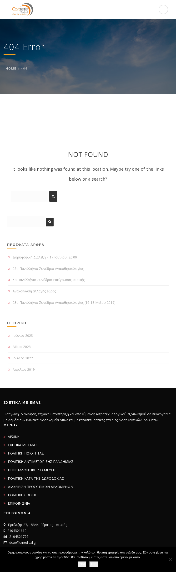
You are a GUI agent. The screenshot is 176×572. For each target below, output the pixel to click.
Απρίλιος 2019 (24, 369)
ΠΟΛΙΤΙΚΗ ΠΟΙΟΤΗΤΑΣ (26, 453)
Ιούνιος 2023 (23, 335)
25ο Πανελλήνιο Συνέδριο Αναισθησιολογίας (48, 268)
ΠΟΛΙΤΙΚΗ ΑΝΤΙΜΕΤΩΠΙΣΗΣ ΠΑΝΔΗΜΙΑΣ (40, 461)
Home (11, 68)
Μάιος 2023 (22, 346)
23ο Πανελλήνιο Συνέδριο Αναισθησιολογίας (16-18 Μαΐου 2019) (64, 302)
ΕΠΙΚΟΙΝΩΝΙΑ (19, 503)
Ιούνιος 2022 (23, 358)
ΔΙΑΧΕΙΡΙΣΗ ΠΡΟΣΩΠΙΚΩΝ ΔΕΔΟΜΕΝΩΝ (40, 486)
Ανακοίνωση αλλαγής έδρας (34, 291)
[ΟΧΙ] (170, 559)
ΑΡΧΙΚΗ (14, 436)
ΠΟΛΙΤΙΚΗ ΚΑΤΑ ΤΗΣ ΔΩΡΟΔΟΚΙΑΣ (36, 478)
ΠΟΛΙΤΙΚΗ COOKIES (23, 495)
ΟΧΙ (93, 564)
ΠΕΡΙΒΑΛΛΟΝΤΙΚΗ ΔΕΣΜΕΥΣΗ (31, 470)
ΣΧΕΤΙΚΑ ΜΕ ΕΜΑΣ (22, 445)
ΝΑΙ (82, 564)
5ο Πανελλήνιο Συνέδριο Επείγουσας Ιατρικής (49, 279)
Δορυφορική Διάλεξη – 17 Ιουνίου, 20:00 (45, 257)
